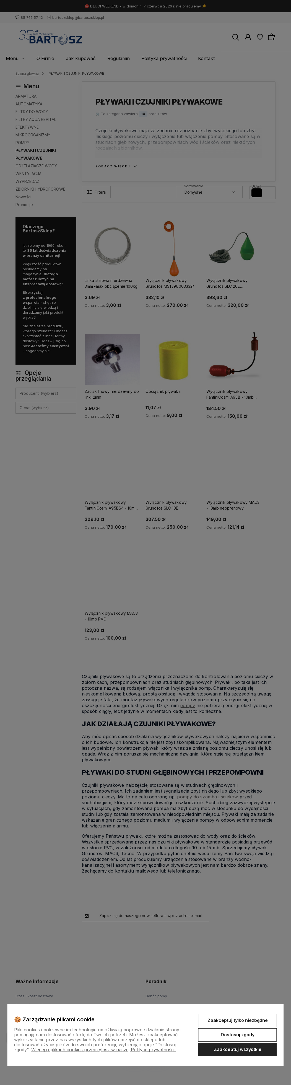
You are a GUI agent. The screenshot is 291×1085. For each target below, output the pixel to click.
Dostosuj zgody (237, 1034)
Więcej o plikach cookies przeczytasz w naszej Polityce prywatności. (103, 1049)
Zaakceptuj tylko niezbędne (237, 1020)
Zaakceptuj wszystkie (237, 1049)
